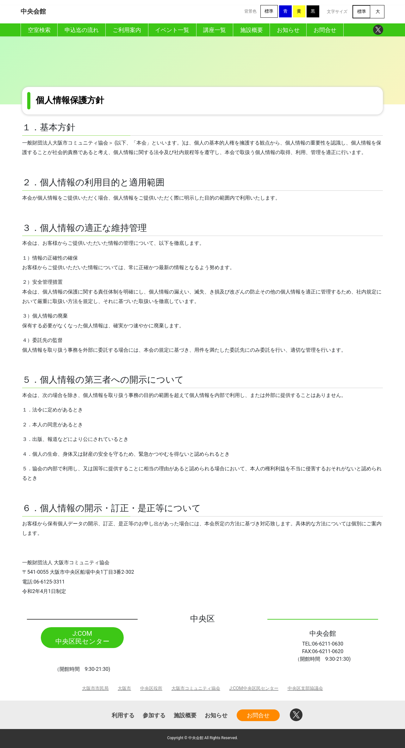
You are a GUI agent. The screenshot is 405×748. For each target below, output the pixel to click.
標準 (269, 11)
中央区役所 (151, 688)
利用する (123, 715)
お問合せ (258, 715)
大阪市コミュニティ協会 (195, 688)
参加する (154, 715)
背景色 (250, 11)
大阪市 (124, 688)
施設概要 (185, 715)
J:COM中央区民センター (253, 688)
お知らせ (216, 715)
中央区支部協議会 (305, 688)
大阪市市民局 (95, 688)
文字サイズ (337, 11)
